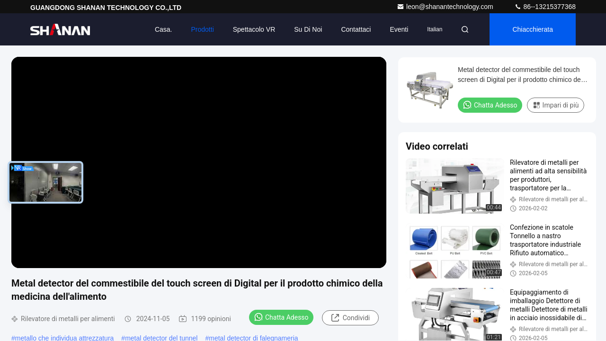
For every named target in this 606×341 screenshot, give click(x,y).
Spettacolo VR (254, 29)
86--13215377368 (545, 6)
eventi (399, 29)
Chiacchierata (532, 29)
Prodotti (202, 29)
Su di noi (308, 29)
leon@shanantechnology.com (446, 6)
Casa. (163, 29)
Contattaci (356, 29)
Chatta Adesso (281, 317)
